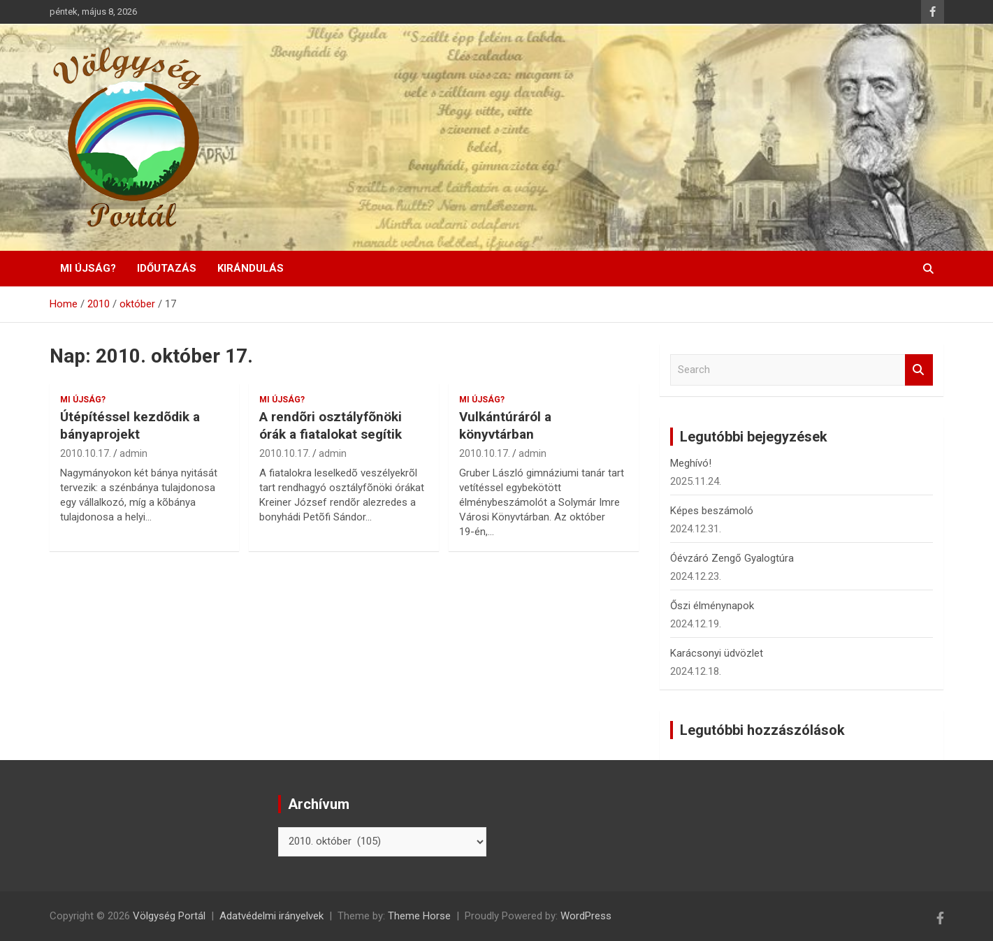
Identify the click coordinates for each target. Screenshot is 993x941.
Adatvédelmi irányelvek (271, 916)
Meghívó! (690, 463)
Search (919, 370)
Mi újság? (88, 268)
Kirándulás (250, 268)
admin (133, 453)
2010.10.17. (85, 453)
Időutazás (166, 268)
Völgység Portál (169, 916)
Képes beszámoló (711, 510)
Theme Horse (419, 916)
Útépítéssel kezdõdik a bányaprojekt (130, 425)
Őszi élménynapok (712, 605)
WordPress (585, 916)
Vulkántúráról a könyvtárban (505, 425)
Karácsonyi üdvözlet (716, 653)
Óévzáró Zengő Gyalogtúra (732, 558)
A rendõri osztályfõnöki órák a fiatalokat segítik (330, 425)
